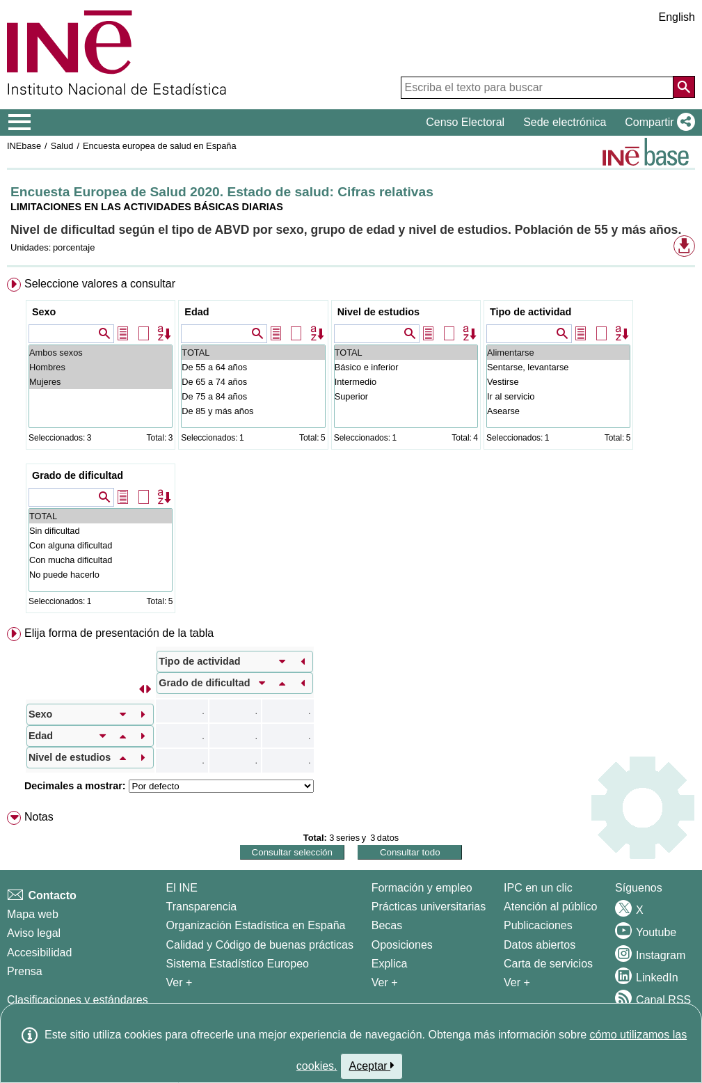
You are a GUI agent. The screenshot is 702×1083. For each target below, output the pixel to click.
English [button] (677, 17)
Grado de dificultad (77, 475)
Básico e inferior (406, 367)
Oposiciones (402, 945)
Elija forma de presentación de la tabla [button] (119, 633)
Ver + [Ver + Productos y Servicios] (517, 982)
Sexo (44, 311)
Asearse (558, 411)
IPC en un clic (538, 888)
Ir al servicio (558, 396)
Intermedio (406, 381)
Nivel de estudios (378, 311)
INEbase (24, 146)
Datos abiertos (539, 945)
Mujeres (100, 381)
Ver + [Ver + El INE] (179, 982)
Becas (387, 925)
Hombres (100, 367)
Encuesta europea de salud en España (160, 146)
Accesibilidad (39, 952)
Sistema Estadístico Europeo (237, 964)
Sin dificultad (100, 530)
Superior (406, 396)
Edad (196, 311)
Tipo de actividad (530, 311)
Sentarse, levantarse (558, 367)
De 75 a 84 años (253, 396)
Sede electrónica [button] (564, 122)
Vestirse (558, 381)
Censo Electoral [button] (465, 122)
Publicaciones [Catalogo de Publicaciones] (538, 925)
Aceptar (371, 1065)
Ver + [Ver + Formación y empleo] (385, 982)
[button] (657, 122)
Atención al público (550, 906)
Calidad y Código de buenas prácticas (260, 945)
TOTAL (253, 352)
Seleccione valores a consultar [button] (99, 284)
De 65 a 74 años (253, 381)
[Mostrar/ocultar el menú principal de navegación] (20, 122)
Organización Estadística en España (256, 925)
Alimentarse (558, 352)
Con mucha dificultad (100, 560)
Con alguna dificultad (100, 545)
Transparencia (201, 906)
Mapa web (32, 914)
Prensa (24, 971)
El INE (182, 888)
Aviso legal (34, 933)
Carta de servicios (548, 964)
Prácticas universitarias (429, 906)
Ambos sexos (100, 352)
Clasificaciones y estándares (77, 1000)
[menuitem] (351, 448)
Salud (62, 146)
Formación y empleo (422, 888)
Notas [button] (39, 817)
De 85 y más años (253, 411)
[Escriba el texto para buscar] (537, 88)
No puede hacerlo (100, 574)
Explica (390, 964)
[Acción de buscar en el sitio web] (684, 87)
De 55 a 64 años (253, 367)
